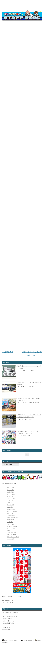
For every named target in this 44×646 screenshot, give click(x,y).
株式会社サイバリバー (12, 616)
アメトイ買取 (10, 524)
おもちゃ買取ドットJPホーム (11, 640)
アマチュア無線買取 (12, 511)
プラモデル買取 (11, 494)
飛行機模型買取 (11, 509)
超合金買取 (10, 507)
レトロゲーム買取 (11, 532)
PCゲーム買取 (10, 539)
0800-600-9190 (9, 600)
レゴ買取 (9, 502)
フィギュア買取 (11, 498)
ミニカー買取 (10, 487)
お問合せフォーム (6, 629)
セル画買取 (10, 522)
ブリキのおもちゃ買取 (13, 517)
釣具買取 (9, 530)
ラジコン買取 (10, 490)
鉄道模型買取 (10, 492)
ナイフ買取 (10, 513)
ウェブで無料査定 (28, 640)
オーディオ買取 (11, 528)
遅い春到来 (7, 352)
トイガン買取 (10, 505)
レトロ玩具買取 (11, 515)
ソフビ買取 (10, 500)
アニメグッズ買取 (11, 534)
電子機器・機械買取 (12, 526)
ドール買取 (10, 496)
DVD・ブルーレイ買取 (13, 537)
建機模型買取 (10, 520)
